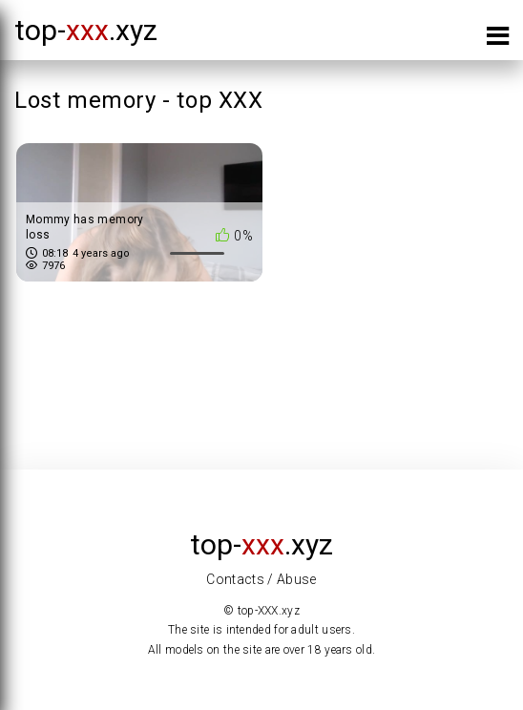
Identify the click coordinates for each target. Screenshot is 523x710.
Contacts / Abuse (261, 579)
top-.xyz (85, 30)
